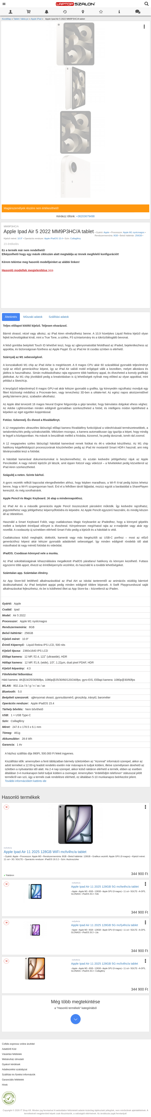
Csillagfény (75, 238)
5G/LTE (19, 859)
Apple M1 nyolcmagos (133, 232)
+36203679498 (85, 216)
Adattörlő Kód (9, 1049)
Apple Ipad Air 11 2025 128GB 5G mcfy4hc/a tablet (104, 925)
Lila (97, 932)
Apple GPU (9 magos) (119, 856)
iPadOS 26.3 (88, 894)
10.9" (19, 238)
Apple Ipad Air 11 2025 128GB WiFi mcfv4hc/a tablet (45, 852)
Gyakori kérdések (11, 1064)
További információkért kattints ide (25, 781)
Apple (106, 232)
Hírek (5, 1084)
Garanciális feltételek (13, 1079)
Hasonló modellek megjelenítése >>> (27, 270)
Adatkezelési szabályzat (14, 1069)
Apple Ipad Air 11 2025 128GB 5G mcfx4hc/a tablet (104, 963)
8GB (116, 235)
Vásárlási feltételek (12, 1054)
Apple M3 (36, 856)
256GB (138, 235)
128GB (87, 856)
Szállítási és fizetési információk (18, 1074)
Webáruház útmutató (13, 1059)
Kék (97, 894)
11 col (6, 859)
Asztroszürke (72, 859)
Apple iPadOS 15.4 (53, 238)
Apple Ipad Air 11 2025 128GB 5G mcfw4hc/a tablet (105, 886)
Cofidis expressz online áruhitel (18, 1044)
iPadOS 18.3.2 (52, 859)
